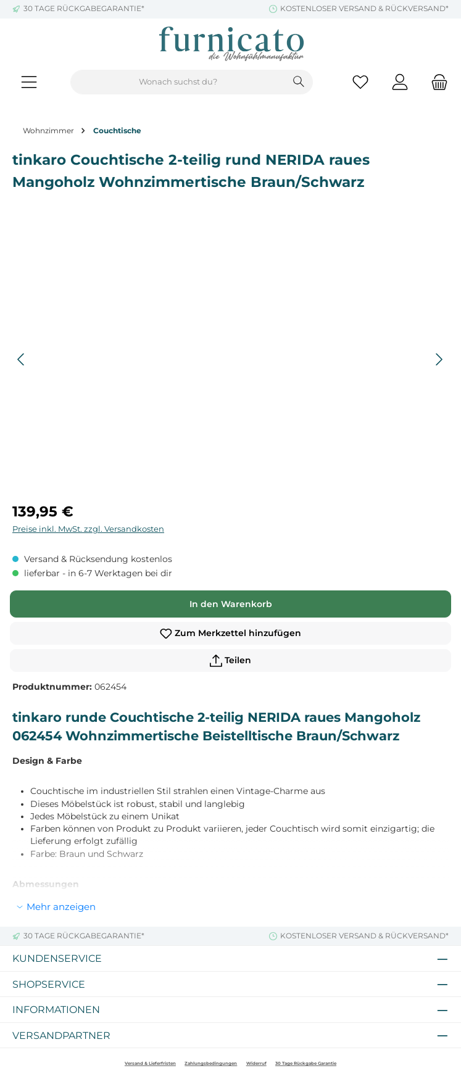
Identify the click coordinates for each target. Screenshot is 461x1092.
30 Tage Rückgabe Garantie (305, 1063)
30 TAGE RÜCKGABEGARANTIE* (83, 8)
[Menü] (29, 82)
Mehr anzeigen (61, 906)
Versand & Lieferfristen (150, 1063)
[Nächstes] (439, 359)
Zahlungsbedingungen (211, 1063)
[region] (230, 359)
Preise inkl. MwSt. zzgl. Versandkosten (88, 529)
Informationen (56, 1009)
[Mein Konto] (400, 82)
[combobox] (178, 82)
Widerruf (256, 1063)
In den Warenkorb (230, 604)
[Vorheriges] (21, 359)
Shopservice (48, 984)
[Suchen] (299, 82)
